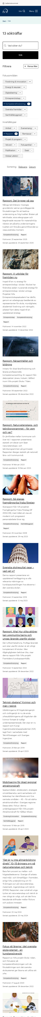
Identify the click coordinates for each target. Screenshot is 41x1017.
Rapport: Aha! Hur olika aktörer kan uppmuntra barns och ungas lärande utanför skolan (20, 635)
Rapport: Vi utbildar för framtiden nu (15, 275)
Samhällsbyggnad (27, 524)
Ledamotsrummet (11, 3)
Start (4, 21)
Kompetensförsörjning (10, 234)
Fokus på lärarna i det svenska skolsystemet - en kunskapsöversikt (20, 950)
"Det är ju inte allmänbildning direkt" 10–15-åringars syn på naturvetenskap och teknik (19, 863)
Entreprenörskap (9, 317)
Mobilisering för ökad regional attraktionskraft (20, 784)
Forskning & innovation (11, 816)
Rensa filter (30, 66)
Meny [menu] (33, 11)
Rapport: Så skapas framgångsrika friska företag (19, 501)
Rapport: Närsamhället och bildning (18, 362)
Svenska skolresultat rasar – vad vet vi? (18, 569)
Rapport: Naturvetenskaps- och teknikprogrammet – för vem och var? (20, 429)
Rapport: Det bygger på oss (18, 200)
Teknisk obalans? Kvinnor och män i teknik (19, 704)
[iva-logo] (5, 11)
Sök (22, 11)
